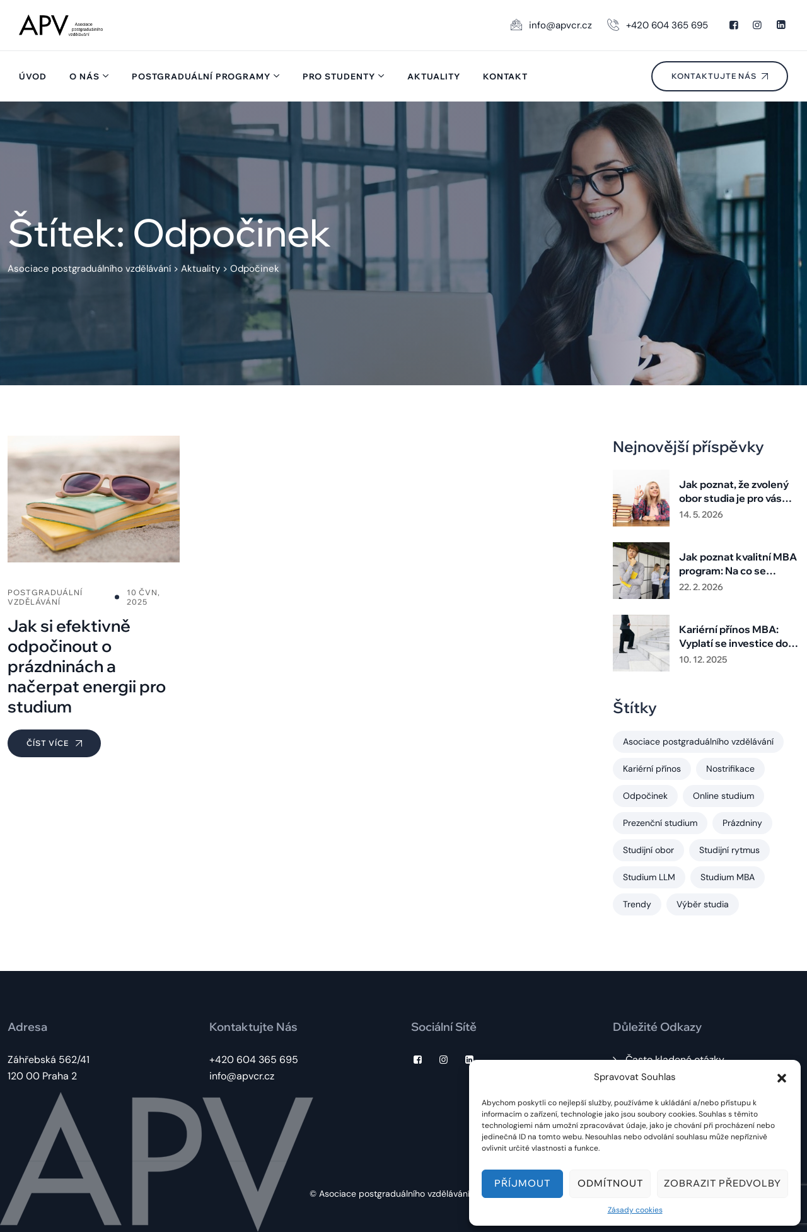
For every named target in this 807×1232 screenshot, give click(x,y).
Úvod (33, 76)
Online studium (723, 795)
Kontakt (505, 76)
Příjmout (522, 1183)
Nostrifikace (730, 768)
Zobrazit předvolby (722, 1183)
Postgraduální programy (201, 76)
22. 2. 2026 (701, 587)
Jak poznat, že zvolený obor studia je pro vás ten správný (734, 491)
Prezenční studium (660, 822)
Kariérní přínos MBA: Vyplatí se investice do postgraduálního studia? (738, 636)
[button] (781, 1077)
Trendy (637, 904)
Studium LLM (649, 877)
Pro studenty (339, 76)
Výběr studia (702, 904)
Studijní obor (648, 850)
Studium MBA (727, 877)
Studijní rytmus (729, 850)
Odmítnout (610, 1183)
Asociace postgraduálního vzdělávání (698, 741)
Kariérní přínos (652, 768)
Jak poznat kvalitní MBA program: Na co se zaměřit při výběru (738, 564)
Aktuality (433, 76)
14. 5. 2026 (701, 514)
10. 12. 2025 (703, 659)
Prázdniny (742, 822)
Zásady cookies (635, 1210)
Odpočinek (645, 795)
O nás (84, 76)
